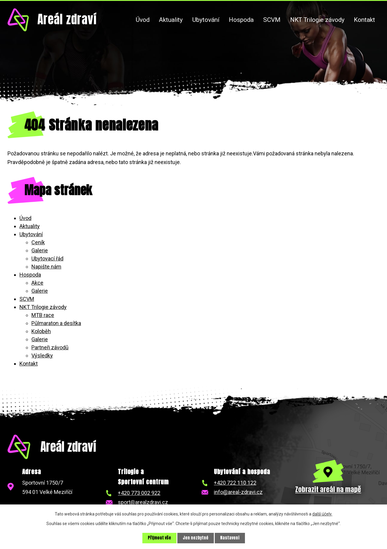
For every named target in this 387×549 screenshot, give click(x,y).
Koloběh (41, 331)
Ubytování (206, 19)
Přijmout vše (159, 538)
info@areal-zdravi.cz (238, 492)
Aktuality (171, 19)
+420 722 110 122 (235, 483)
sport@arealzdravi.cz (143, 502)
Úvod (143, 19)
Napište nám (46, 266)
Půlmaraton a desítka (56, 323)
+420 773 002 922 (139, 493)
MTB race (42, 315)
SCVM (272, 19)
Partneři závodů (49, 347)
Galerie (39, 250)
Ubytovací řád (47, 258)
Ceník (38, 242)
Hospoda (241, 19)
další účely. (322, 514)
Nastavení (230, 538)
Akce (37, 283)
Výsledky (42, 355)
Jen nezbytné (195, 538)
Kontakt (364, 19)
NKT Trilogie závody (317, 19)
